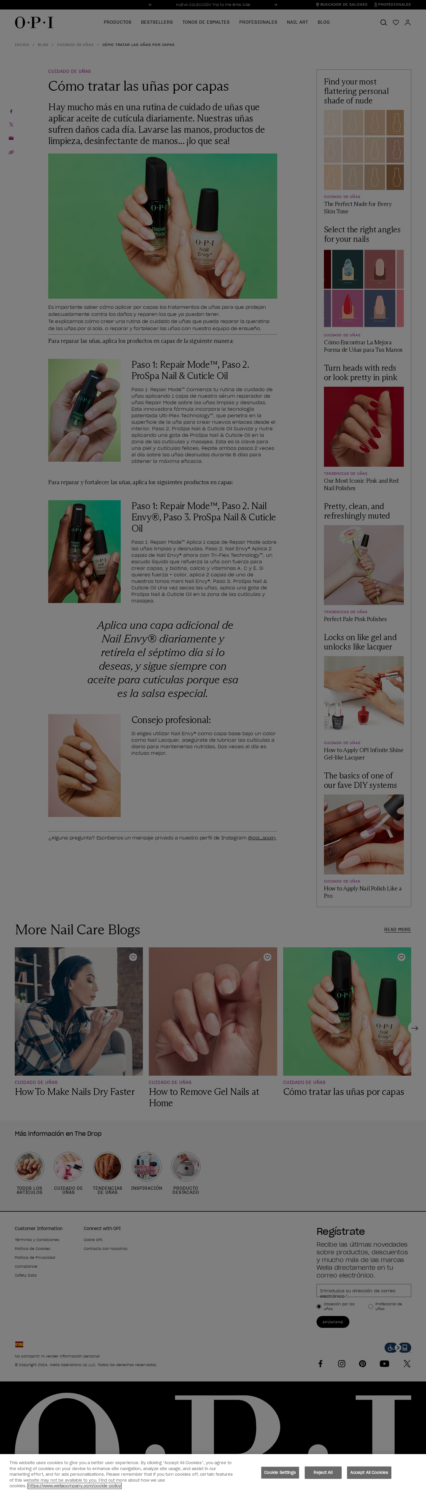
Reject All (323, 1472)
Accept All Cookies (369, 1472)
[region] (213, 1473)
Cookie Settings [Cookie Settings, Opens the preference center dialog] (280, 1472)
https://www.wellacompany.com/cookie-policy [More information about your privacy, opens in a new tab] (74, 1485)
